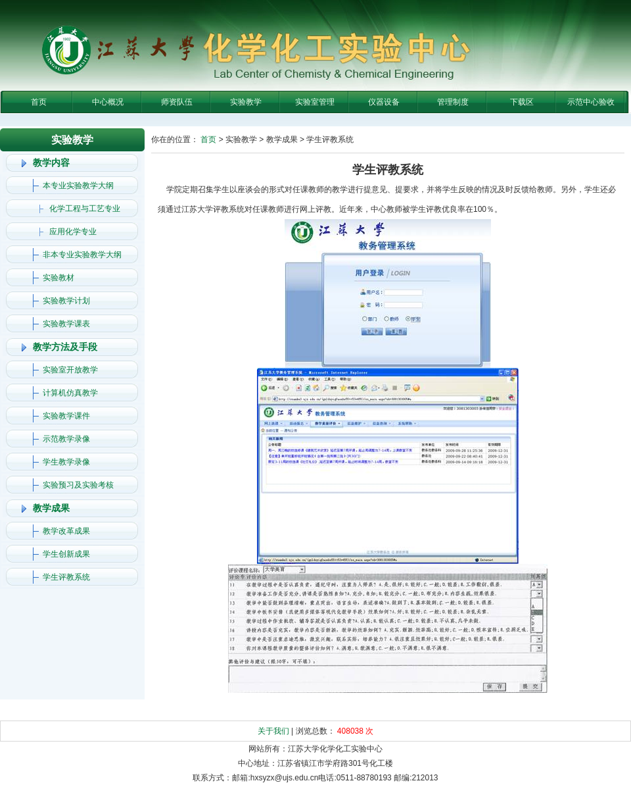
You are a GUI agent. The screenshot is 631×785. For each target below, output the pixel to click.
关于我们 (273, 731)
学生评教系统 (66, 577)
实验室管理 (315, 102)
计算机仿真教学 (70, 392)
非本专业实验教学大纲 (82, 254)
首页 (39, 102)
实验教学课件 (66, 415)
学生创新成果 (66, 554)
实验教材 (58, 277)
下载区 (522, 102)
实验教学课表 (66, 323)
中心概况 (108, 102)
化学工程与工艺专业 (84, 208)
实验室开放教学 (70, 369)
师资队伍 (177, 102)
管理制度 (453, 102)
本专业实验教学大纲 (78, 185)
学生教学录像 (66, 462)
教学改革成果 (66, 531)
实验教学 (246, 102)
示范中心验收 (591, 102)
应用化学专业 (73, 231)
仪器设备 (384, 102)
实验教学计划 (66, 300)
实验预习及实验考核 (78, 485)
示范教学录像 (66, 438)
